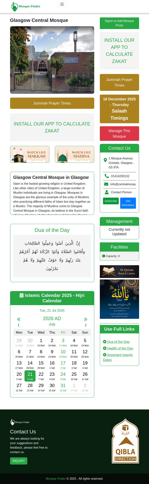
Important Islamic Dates (118, 357)
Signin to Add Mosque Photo (119, 23)
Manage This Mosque (119, 133)
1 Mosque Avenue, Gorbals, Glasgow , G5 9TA (121, 163)
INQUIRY (19, 460)
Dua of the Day (116, 342)
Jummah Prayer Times (52, 103)
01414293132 (120, 176)
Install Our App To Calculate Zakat (52, 127)
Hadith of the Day (118, 348)
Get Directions (128, 203)
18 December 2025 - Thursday (119, 109)
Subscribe (111, 200)
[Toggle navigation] (62, 4)
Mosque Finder (56, 478)
